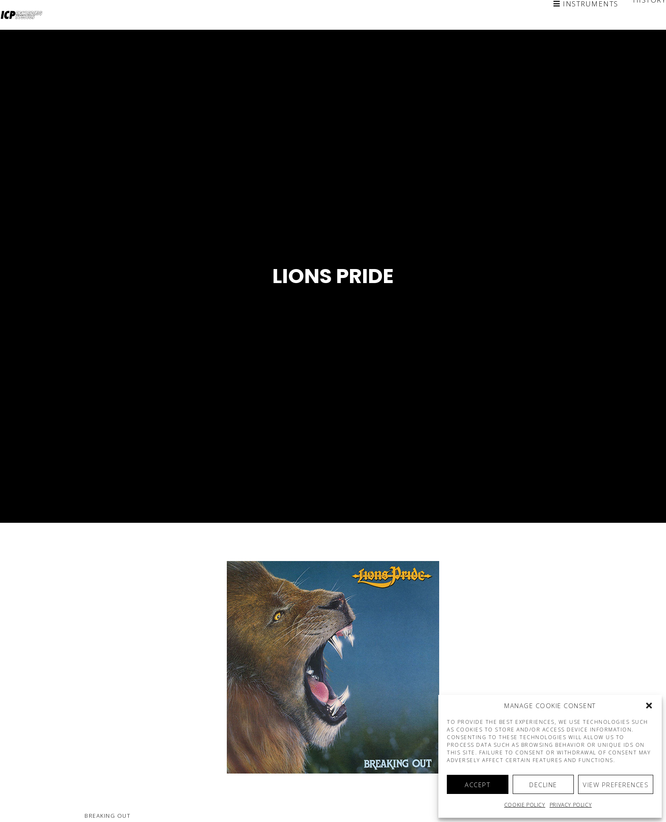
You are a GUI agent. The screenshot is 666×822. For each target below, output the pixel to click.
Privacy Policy (571, 804)
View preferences (616, 784)
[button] (649, 705)
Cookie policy (524, 804)
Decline (543, 784)
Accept (477, 784)
